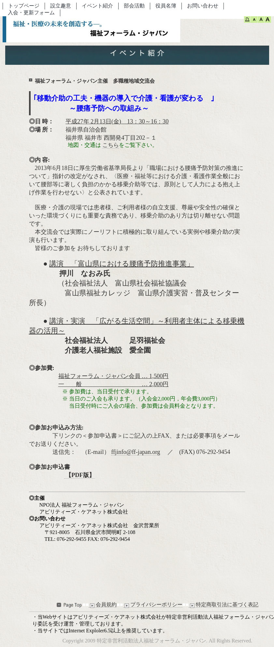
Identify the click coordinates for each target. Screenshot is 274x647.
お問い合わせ (202, 5)
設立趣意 (60, 5)
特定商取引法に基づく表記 (223, 605)
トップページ (23, 5)
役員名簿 (165, 5)
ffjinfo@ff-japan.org (135, 452)
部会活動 (134, 5)
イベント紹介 (97, 5)
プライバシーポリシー (152, 605)
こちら (110, 145)
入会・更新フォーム (31, 12)
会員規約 (103, 605)
